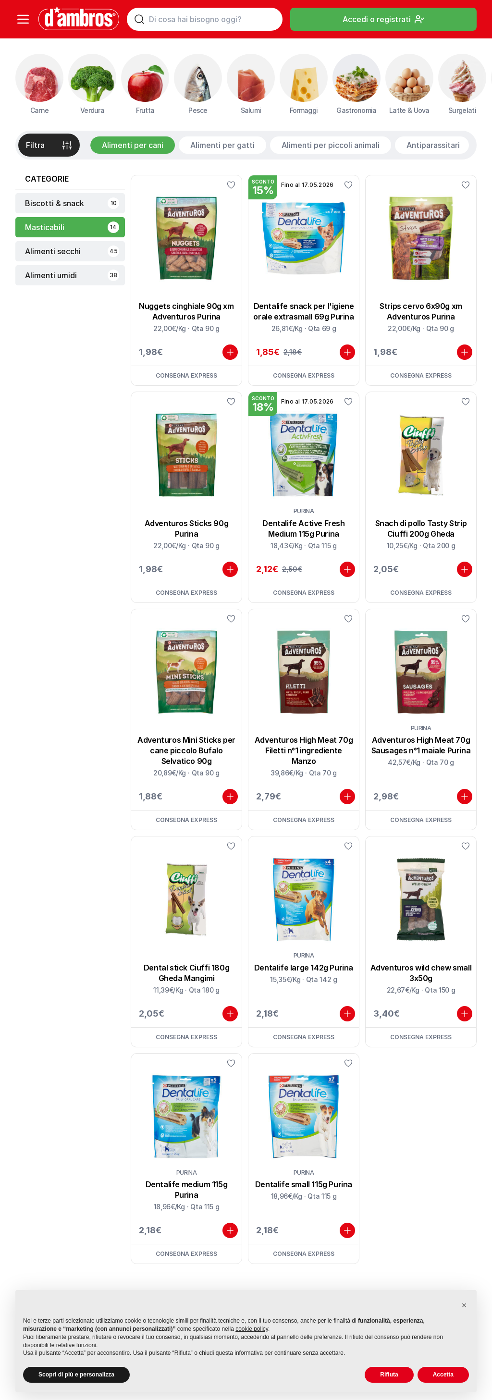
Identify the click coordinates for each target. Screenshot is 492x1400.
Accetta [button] (443, 1374)
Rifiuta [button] (389, 1374)
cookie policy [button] (251, 1329)
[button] (464, 1305)
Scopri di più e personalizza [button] (76, 1374)
